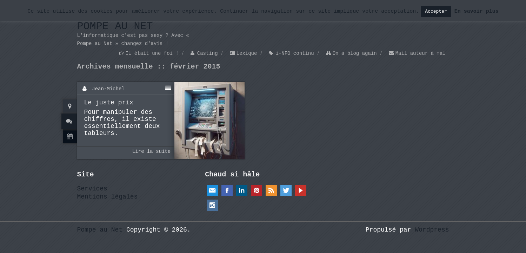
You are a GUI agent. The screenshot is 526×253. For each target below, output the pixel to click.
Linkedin (241, 190)
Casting (207, 53)
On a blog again (355, 53)
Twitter (286, 190)
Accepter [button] (436, 11)
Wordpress (432, 229)
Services (92, 188)
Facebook (227, 190)
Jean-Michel (108, 89)
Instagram (212, 205)
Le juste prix (108, 102)
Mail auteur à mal (420, 53)
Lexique (247, 53)
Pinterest (256, 190)
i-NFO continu (294, 53)
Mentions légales (107, 196)
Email (212, 190)
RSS (271, 190)
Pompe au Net (115, 26)
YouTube (300, 190)
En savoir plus (476, 11)
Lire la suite (151, 151)
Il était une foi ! (152, 53)
